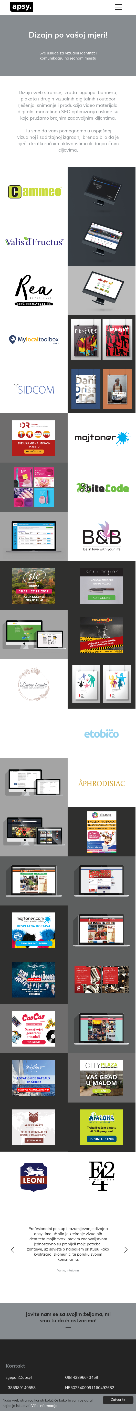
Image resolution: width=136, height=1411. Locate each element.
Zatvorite (118, 1400)
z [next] (124, 1250)
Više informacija (44, 1406)
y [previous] (11, 1250)
